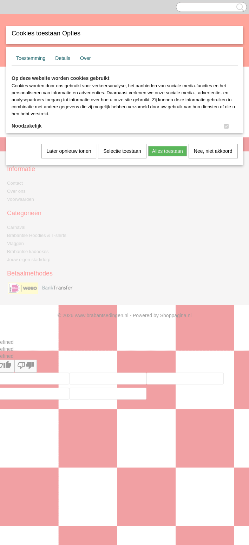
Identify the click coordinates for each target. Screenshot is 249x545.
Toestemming (30, 58)
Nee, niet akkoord (213, 151)
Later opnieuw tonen (69, 151)
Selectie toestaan (122, 151)
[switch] (226, 126)
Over (85, 58)
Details (62, 58)
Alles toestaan (167, 151)
